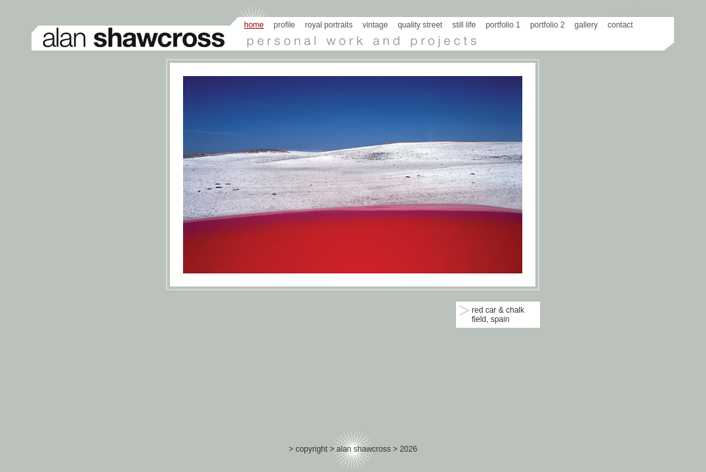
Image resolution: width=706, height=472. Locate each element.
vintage (375, 25)
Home (254, 25)
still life (464, 25)
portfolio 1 (503, 25)
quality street (420, 25)
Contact (620, 25)
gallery (586, 25)
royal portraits (329, 25)
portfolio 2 (547, 25)
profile (284, 25)
